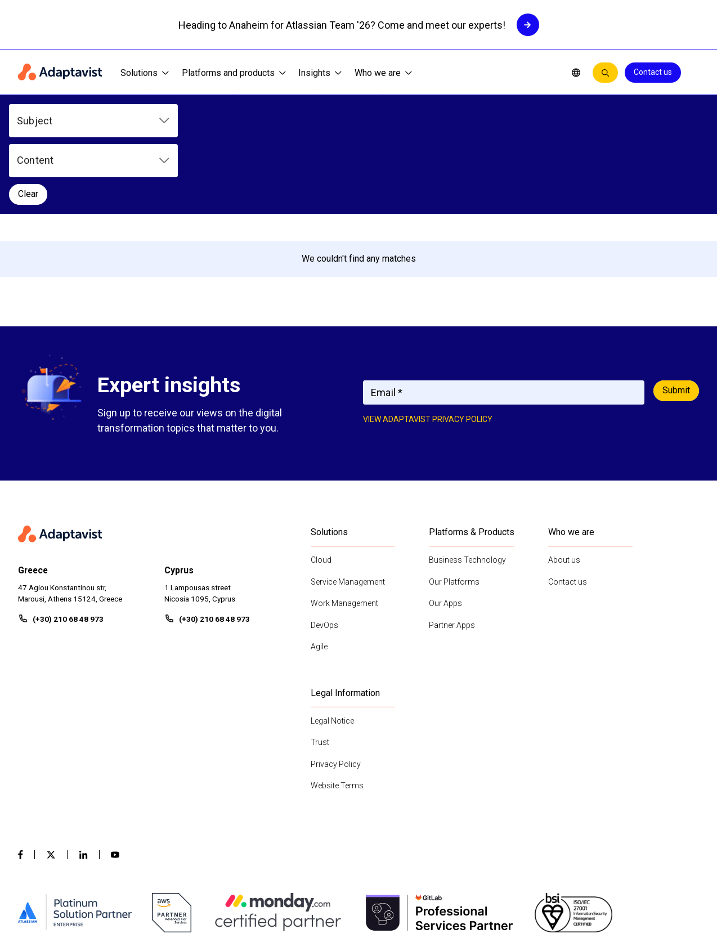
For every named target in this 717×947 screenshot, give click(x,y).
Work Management (344, 536)
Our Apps (445, 536)
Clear (379, 120)
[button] (93, 120)
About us (564, 492)
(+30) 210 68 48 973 (68, 551)
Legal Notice (332, 653)
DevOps (324, 557)
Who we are (383, 73)
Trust (320, 675)
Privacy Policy (336, 696)
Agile (319, 579)
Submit (676, 323)
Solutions (144, 73)
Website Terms (337, 718)
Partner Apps (452, 557)
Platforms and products (234, 73)
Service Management (348, 514)
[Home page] (60, 73)
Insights (320, 73)
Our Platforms (454, 514)
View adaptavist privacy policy (427, 352)
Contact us (653, 72)
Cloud (321, 492)
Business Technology (467, 492)
